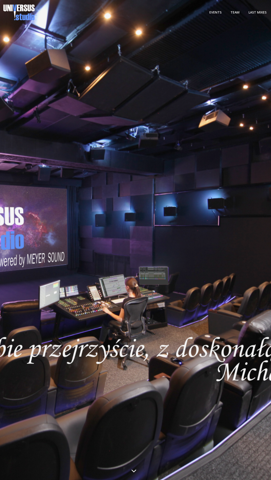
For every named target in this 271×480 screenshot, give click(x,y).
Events (215, 12)
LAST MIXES (258, 12)
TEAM (235, 12)
